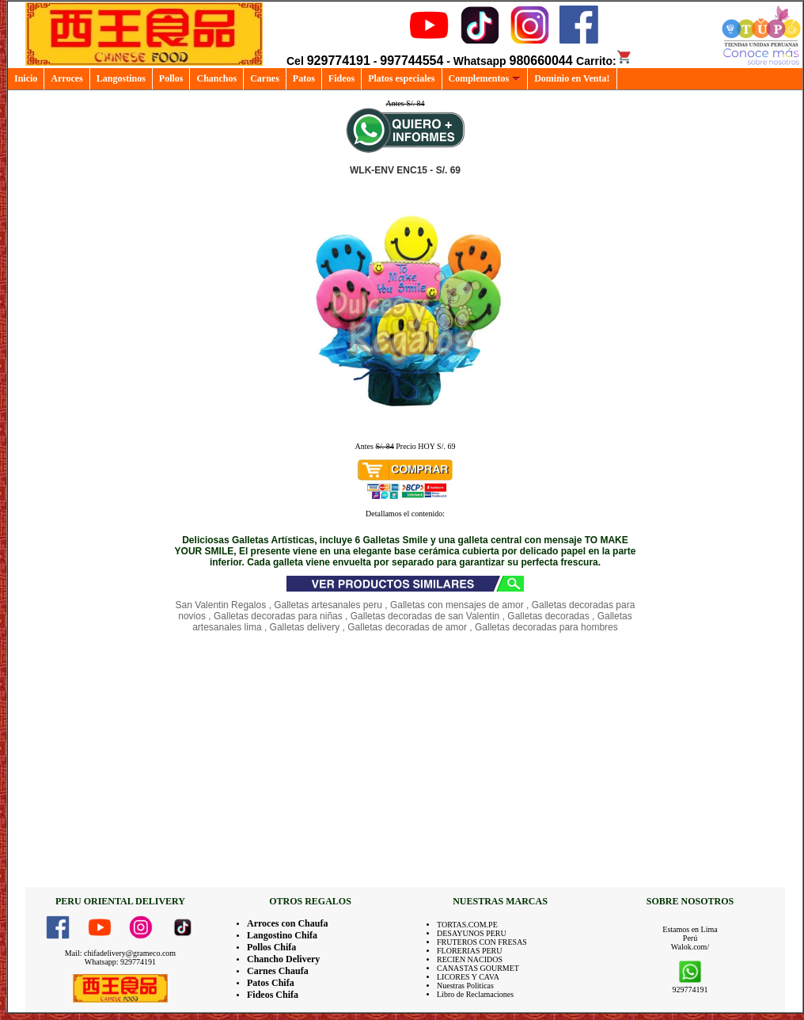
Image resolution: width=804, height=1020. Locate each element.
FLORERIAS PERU (469, 950)
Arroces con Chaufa (287, 923)
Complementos (485, 78)
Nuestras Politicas (465, 985)
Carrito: (604, 61)
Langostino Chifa (282, 935)
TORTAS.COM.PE (467, 924)
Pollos (171, 78)
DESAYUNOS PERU (471, 933)
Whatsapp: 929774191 (120, 961)
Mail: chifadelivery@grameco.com (120, 953)
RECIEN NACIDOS (469, 959)
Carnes (264, 78)
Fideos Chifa (272, 994)
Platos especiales (401, 78)
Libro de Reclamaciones (475, 994)
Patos (304, 78)
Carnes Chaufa (278, 970)
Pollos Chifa (271, 947)
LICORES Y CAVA (468, 976)
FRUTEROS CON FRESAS (482, 942)
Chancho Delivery (283, 959)
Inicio (25, 78)
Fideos (341, 78)
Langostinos (121, 78)
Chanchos (216, 78)
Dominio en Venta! (571, 78)
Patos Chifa (270, 982)
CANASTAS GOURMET (478, 968)
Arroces (66, 78)
